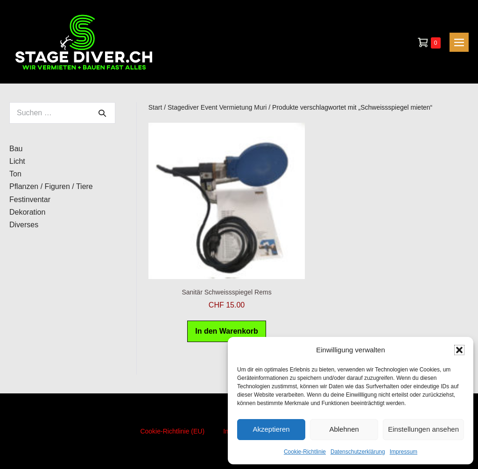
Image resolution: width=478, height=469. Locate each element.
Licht (17, 161)
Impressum (403, 451)
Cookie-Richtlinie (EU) (172, 431)
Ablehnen (343, 429)
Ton (15, 174)
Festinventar (29, 199)
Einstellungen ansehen (423, 429)
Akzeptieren (271, 429)
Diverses (23, 225)
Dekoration (27, 212)
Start (155, 107)
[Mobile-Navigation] (459, 42)
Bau (15, 149)
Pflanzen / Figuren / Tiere (51, 186)
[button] (459, 350)
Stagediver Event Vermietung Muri (217, 107)
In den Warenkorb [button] (226, 331)
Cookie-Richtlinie (305, 451)
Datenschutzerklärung (357, 451)
